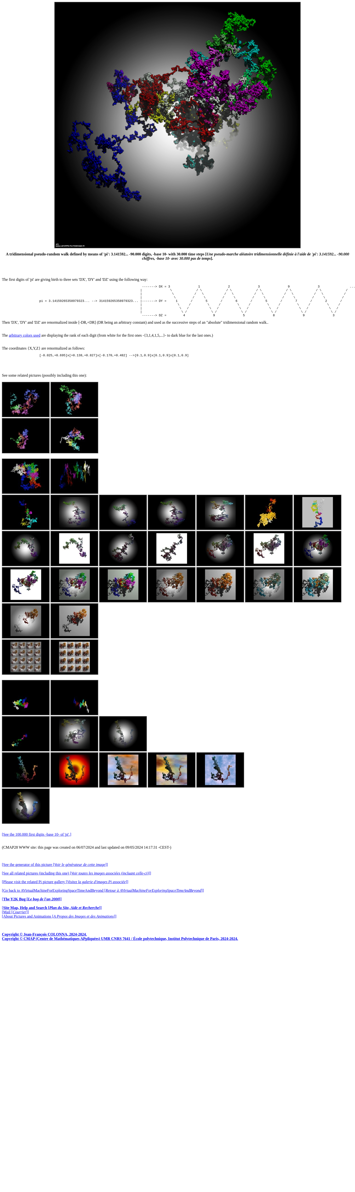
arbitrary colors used (24, 342)
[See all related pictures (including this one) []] (76, 880)
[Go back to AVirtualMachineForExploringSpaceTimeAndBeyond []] (103, 898)
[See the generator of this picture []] (55, 872)
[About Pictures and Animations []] (59, 923)
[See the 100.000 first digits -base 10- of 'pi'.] (36, 842)
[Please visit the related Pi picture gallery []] (65, 889)
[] (32, 906)
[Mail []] (15, 919)
